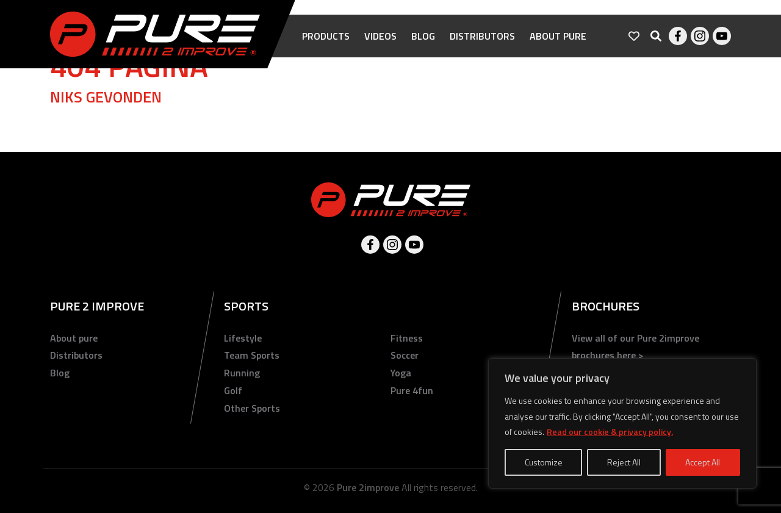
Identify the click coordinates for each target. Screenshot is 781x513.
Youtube (721, 36)
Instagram (699, 36)
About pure (558, 36)
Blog (423, 36)
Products (326, 36)
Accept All (702, 462)
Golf (233, 390)
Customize (544, 462)
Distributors (482, 36)
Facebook (677, 36)
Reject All (624, 462)
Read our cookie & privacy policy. (610, 431)
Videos (380, 36)
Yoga (400, 372)
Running (242, 372)
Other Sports (252, 408)
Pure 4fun (411, 390)
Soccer (404, 355)
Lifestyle (243, 338)
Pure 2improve (368, 487)
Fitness (406, 338)
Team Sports (251, 355)
